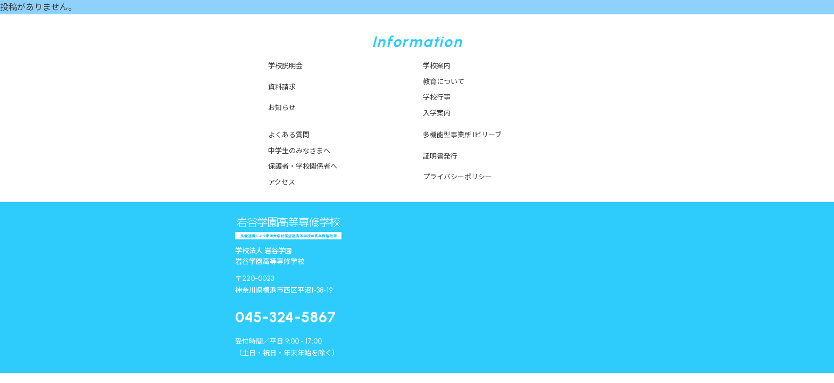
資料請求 (282, 87)
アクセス (281, 182)
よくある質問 (289, 135)
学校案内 (437, 66)
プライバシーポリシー (457, 177)
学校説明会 (285, 66)
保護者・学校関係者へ (302, 166)
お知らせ (282, 108)
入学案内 (437, 113)
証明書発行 (440, 156)
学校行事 (437, 97)
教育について (443, 82)
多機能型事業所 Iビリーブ (462, 135)
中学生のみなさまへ (299, 151)
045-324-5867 (285, 317)
